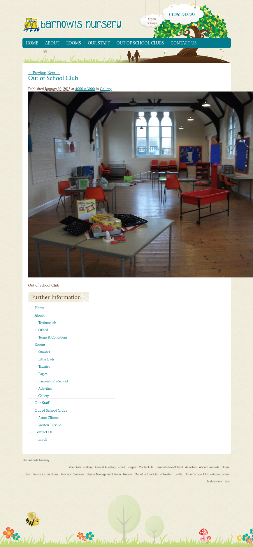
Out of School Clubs (140, 43)
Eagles (43, 374)
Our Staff (99, 43)
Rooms (73, 43)
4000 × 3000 (85, 89)
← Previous (37, 72)
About (52, 43)
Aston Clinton (48, 418)
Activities (45, 388)
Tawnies (44, 367)
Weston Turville (49, 425)
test (28, 474)
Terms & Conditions (53, 337)
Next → (54, 72)
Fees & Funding (105, 467)
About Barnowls (209, 467)
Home (32, 43)
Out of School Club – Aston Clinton (207, 474)
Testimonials (47, 323)
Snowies (44, 352)
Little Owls (46, 359)
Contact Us (183, 43)
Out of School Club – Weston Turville (158, 474)
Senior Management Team (104, 474)
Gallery (106, 89)
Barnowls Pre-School (53, 381)
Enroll (42, 439)
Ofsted (43, 330)
